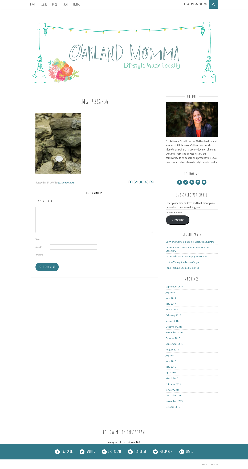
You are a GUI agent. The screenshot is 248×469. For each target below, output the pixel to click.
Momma (77, 4)
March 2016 (172, 378)
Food (55, 4)
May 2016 (171, 366)
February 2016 (173, 384)
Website (39, 254)
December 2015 (174, 395)
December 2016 (174, 326)
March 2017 (172, 309)
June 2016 (171, 361)
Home (32, 4)
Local (65, 4)
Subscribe (177, 220)
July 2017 (170, 292)
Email (39, 247)
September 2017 (174, 286)
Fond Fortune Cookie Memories (182, 267)
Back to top (210, 464)
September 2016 (174, 343)
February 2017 (173, 315)
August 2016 (172, 349)
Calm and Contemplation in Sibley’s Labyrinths (190, 241)
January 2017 (173, 321)
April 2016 (171, 372)
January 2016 (173, 389)
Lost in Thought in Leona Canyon (183, 262)
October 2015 (173, 406)
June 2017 (171, 298)
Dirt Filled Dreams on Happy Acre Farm (186, 256)
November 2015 (174, 401)
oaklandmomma (66, 182)
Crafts (43, 4)
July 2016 (170, 355)
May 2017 (171, 303)
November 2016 (174, 332)
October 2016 (173, 338)
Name (39, 239)
